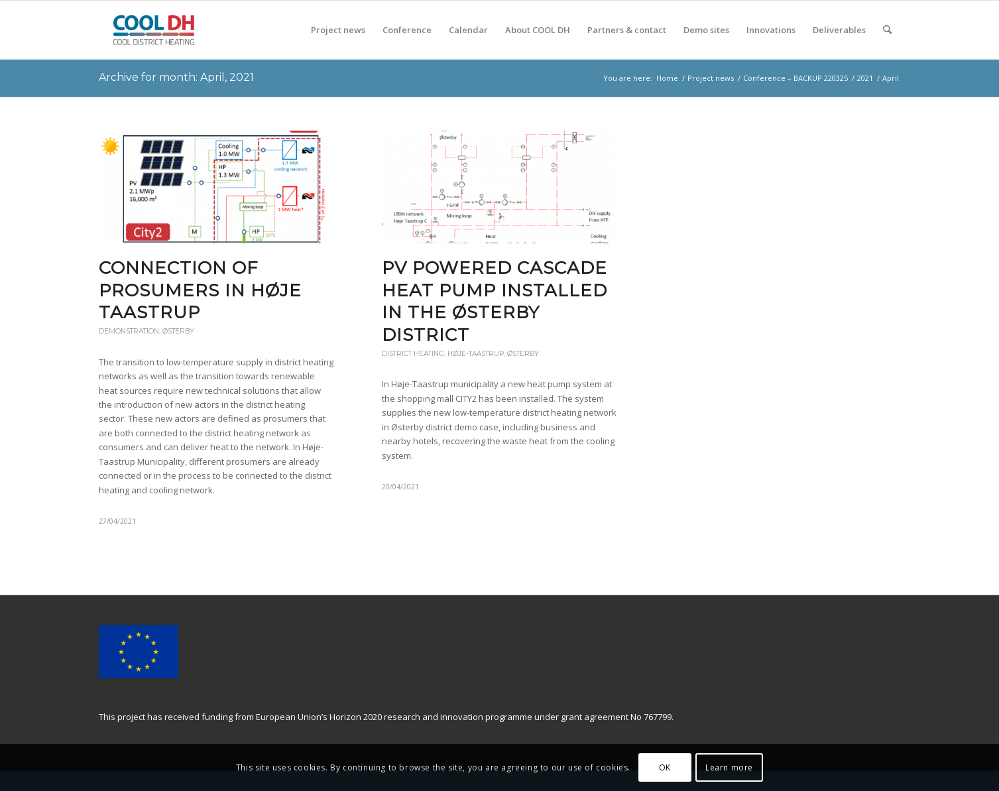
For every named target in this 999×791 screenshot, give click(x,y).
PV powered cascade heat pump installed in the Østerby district (494, 301)
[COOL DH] (153, 30)
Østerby (178, 331)
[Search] (887, 30)
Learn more (729, 767)
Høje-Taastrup (475, 353)
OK (665, 767)
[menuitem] (338, 30)
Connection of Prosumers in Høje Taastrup (200, 290)
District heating (413, 353)
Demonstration (129, 331)
